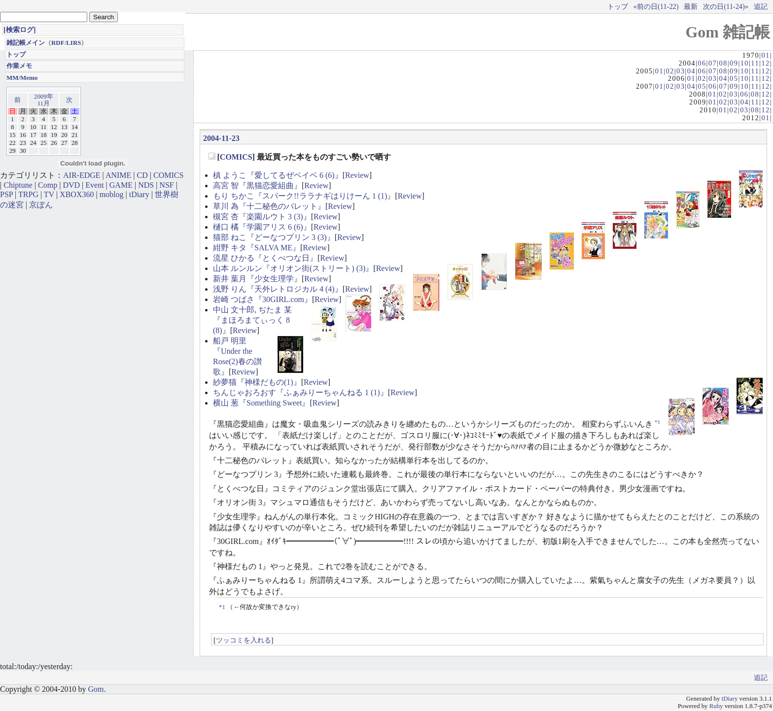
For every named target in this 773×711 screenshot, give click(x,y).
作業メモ (19, 65)
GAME (121, 185)
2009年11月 (43, 100)
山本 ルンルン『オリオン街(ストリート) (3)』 (293, 268)
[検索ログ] (19, 30)
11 (755, 63)
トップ (617, 6)
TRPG (28, 194)
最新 (691, 6)
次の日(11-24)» (725, 6)
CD (142, 175)
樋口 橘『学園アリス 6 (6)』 (262, 227)
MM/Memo (21, 77)
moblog (112, 194)
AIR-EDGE (82, 175)
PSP (6, 194)
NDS (146, 185)
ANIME (118, 175)
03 (680, 71)
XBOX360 (77, 194)
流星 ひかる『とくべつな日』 (265, 258)
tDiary (139, 194)
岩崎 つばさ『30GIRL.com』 (262, 299)
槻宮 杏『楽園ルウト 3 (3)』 (262, 216)
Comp (47, 185)
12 (765, 63)
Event (94, 185)
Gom (96, 689)
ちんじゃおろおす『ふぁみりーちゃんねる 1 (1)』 (300, 392)
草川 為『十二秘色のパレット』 (269, 206)
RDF (58, 42)
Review (357, 175)
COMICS (236, 157)
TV (49, 194)
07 (712, 63)
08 (723, 63)
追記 (761, 6)
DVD (71, 185)
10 (744, 63)
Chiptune (18, 185)
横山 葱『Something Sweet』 (261, 403)
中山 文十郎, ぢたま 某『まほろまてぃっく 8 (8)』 (252, 320)
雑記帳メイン (25, 42)
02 (670, 71)
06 (702, 63)
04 (691, 71)
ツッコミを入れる (243, 640)
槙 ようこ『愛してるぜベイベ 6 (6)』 (278, 175)
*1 (657, 422)
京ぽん (41, 205)
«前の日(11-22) (656, 6)
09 (734, 63)
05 (734, 78)
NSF (166, 185)
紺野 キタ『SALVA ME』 (256, 247)
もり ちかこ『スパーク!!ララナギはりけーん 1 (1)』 (304, 196)
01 (765, 55)
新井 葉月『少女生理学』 (257, 278)
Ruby (716, 706)
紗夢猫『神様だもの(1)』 (257, 382)
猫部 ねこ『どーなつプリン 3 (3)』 (274, 237)
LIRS (73, 42)
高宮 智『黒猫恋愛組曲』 (257, 185)
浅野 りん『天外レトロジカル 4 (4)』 (278, 289)
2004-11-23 (221, 138)
